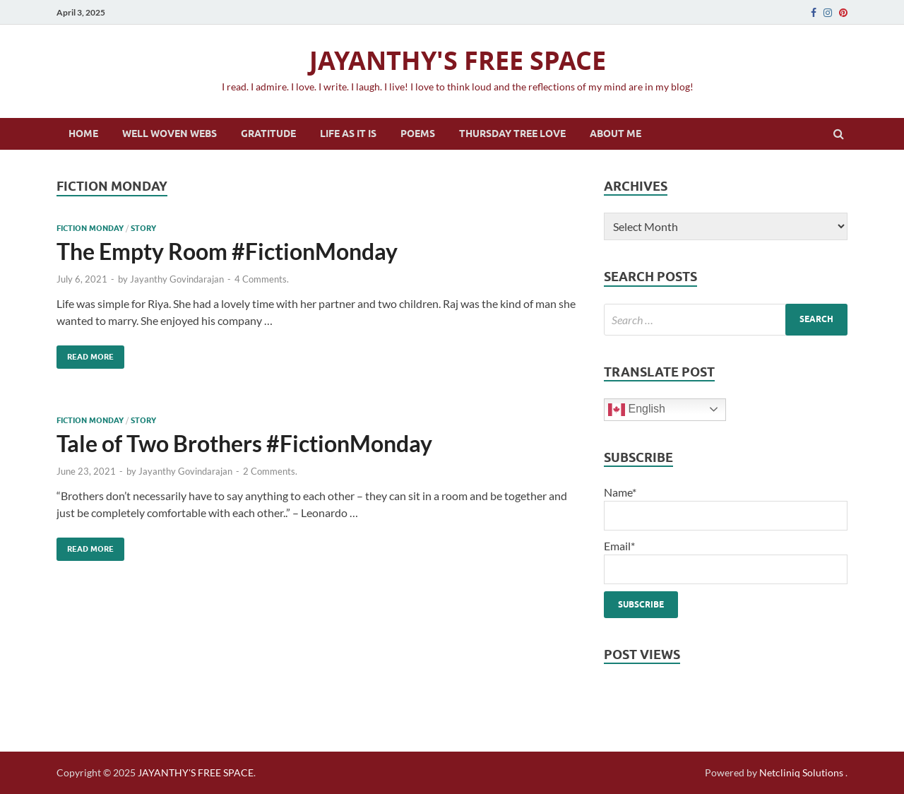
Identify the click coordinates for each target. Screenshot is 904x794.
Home (83, 133)
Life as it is (348, 133)
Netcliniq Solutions (801, 772)
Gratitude (268, 133)
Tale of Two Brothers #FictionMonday (244, 443)
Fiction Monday (90, 228)
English (636, 409)
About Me (615, 133)
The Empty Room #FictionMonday (227, 251)
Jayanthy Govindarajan (177, 279)
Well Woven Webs (169, 133)
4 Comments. (261, 279)
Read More (85, 353)
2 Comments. (270, 471)
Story (143, 228)
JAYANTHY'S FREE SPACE (457, 60)
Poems (417, 133)
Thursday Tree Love (512, 133)
